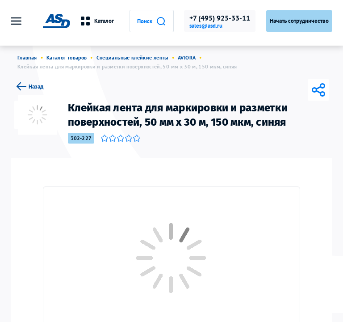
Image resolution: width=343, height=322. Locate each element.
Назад (28, 86)
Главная (27, 57)
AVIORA (187, 57)
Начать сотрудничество (299, 21)
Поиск (151, 21)
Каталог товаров (66, 57)
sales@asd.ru (205, 26)
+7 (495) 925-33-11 (219, 17)
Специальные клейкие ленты (132, 57)
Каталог (96, 21)
